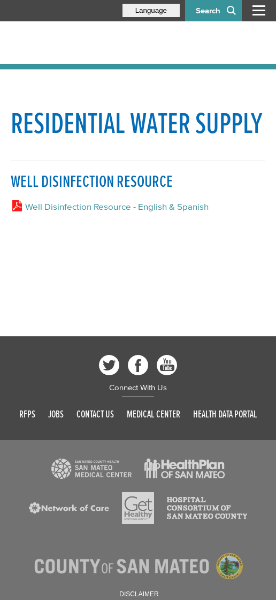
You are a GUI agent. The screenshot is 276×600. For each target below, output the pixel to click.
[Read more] (91, 469)
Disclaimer (138, 594)
